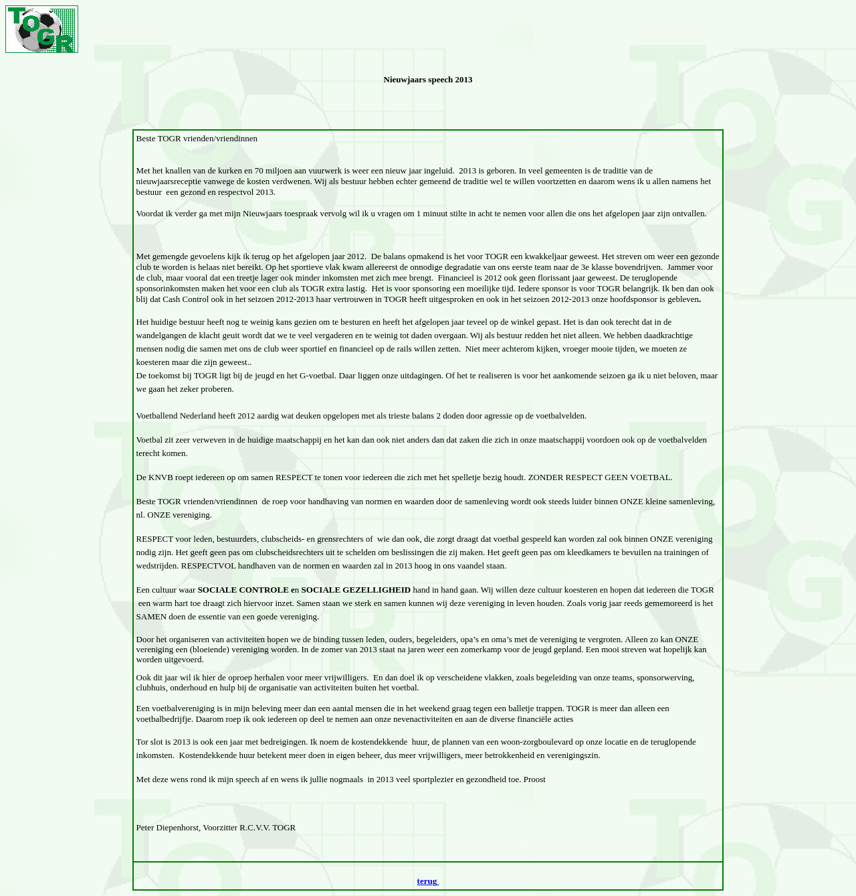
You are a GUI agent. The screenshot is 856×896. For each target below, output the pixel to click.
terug (427, 881)
